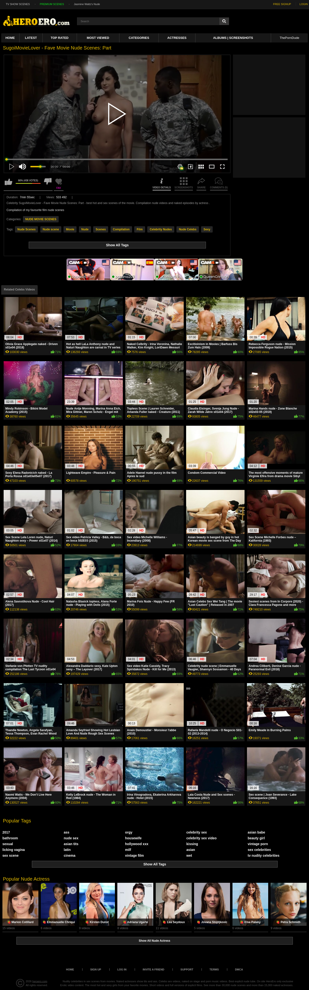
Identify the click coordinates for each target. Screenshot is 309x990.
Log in (121, 969)
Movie (70, 229)
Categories (139, 38)
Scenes (101, 229)
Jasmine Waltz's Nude (87, 4)
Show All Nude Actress (154, 940)
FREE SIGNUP (282, 4)
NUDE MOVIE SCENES (40, 219)
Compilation (121, 229)
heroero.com (39, 981)
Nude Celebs (188, 229)
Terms (214, 969)
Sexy (207, 229)
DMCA (239, 969)
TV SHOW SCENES (18, 4)
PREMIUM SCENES (52, 4)
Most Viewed (98, 38)
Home (10, 38)
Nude (85, 229)
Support (187, 969)
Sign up (95, 969)
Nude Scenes (26, 229)
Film (140, 229)
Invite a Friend (153, 969)
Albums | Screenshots (233, 38)
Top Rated (60, 38)
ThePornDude (289, 38)
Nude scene (51, 229)
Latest (31, 38)
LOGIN (304, 4)
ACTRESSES (176, 38)
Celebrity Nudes (161, 229)
